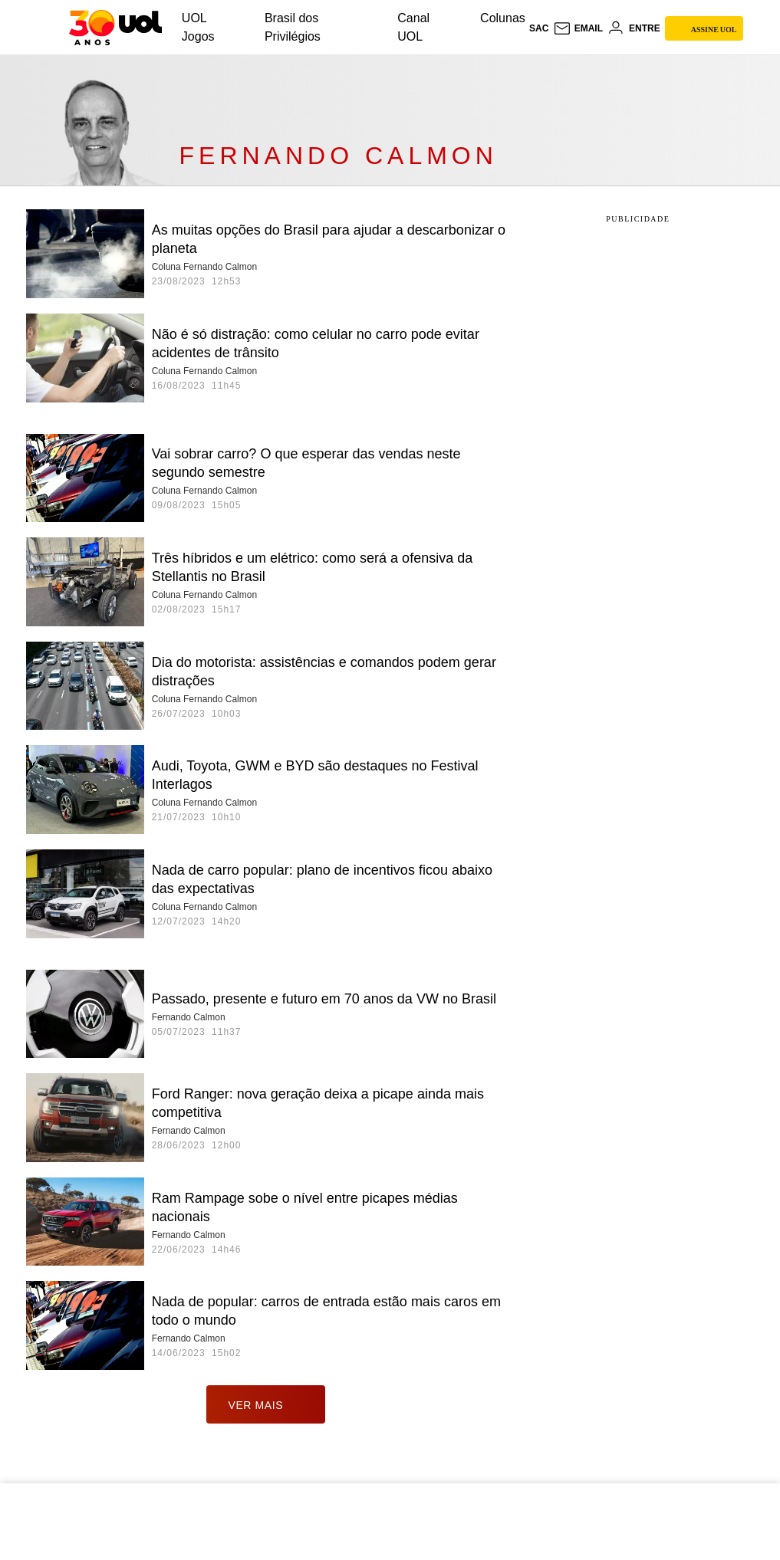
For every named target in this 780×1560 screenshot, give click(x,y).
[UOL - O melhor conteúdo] (115, 27)
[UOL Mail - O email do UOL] (578, 28)
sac (538, 28)
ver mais (266, 1404)
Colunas (502, 18)
